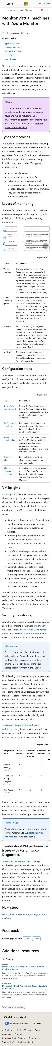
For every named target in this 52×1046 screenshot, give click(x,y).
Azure (12, 9)
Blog (37, 1030)
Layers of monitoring (13, 47)
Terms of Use (34, 1038)
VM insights (9, 54)
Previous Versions (24, 1030)
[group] (26, 773)
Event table (32, 806)
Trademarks (7, 1042)
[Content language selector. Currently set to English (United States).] (15, 1017)
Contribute (6, 1034)
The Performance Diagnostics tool (18, 861)
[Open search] (40, 3)
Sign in (47, 3)
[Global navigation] (3, 3)
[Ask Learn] (42, 10)
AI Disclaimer (7, 1030)
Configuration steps (12, 50)
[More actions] (47, 10)
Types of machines (12, 43)
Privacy (18, 1034)
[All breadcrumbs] (4, 10)
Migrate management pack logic (9, 471)
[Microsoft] (26, 4)
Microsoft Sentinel (21, 633)
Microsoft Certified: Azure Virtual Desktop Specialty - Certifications (25, 987)
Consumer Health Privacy (13, 1038)
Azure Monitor (26, 9)
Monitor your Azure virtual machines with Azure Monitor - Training (23, 967)
